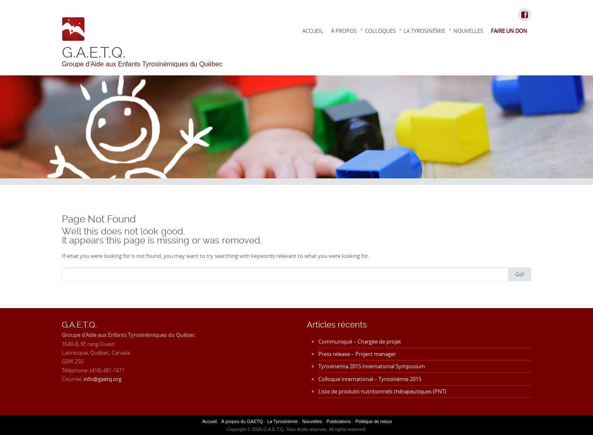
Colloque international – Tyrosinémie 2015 (369, 379)
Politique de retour (373, 421)
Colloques (380, 31)
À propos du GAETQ (242, 421)
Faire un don (509, 31)
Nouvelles (468, 31)
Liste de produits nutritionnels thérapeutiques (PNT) (382, 391)
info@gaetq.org (102, 379)
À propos (344, 31)
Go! (519, 274)
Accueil (312, 31)
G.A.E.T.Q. (94, 52)
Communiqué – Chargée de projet (359, 341)
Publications (339, 421)
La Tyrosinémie (424, 31)
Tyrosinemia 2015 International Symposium (371, 366)
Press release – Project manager (357, 354)
